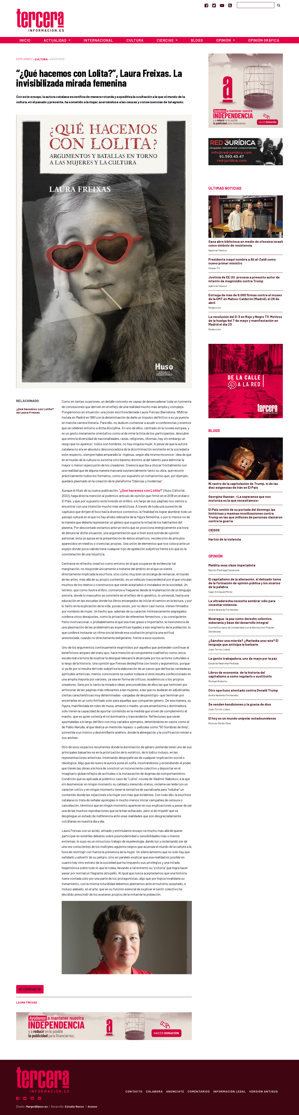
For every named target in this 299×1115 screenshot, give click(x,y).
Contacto (133, 1091)
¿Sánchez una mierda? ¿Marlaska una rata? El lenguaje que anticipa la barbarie (243, 642)
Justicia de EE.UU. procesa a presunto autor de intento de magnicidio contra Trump (244, 279)
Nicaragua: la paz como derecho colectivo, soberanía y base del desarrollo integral (240, 620)
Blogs (197, 40)
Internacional (98, 40)
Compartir (30, 989)
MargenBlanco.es (37, 1106)
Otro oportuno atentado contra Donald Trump (243, 690)
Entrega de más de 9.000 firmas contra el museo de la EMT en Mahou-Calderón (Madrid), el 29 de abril (245, 299)
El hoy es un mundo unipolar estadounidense (242, 718)
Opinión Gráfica (263, 40)
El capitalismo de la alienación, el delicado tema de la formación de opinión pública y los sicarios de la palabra (244, 583)
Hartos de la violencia (224, 539)
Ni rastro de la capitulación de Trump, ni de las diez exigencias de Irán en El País (243, 485)
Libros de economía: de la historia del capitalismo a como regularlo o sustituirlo (240, 674)
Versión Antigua (263, 1091)
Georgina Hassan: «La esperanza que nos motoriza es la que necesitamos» (239, 498)
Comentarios (198, 1091)
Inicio (25, 40)
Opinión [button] (224, 40)
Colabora (154, 1091)
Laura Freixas (26, 1002)
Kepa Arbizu (24, 59)
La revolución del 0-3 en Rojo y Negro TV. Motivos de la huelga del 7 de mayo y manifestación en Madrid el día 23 (245, 320)
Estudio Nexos (74, 1106)
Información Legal (229, 1091)
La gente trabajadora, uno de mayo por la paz (242, 658)
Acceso (92, 1106)
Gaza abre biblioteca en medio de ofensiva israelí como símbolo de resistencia (245, 243)
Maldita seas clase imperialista (231, 565)
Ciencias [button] (166, 40)
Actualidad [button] (55, 40)
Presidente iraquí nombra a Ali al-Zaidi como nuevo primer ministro (242, 261)
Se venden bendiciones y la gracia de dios (239, 704)
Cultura (135, 40)
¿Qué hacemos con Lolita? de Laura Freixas (35, 410)
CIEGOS (214, 530)
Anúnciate (175, 1091)
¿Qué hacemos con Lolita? (141, 490)
